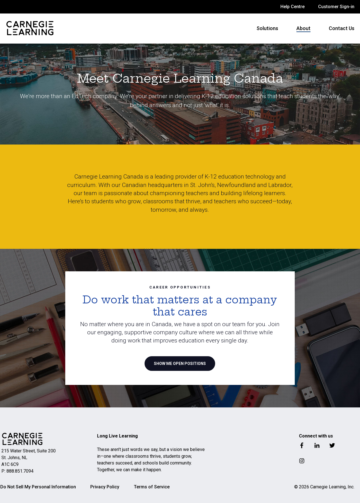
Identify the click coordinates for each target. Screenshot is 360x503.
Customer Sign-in (336, 6)
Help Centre (292, 6)
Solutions (267, 28)
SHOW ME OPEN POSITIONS (180, 363)
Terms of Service (152, 487)
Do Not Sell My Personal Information (38, 487)
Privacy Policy (104, 487)
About (303, 28)
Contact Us (341, 28)
